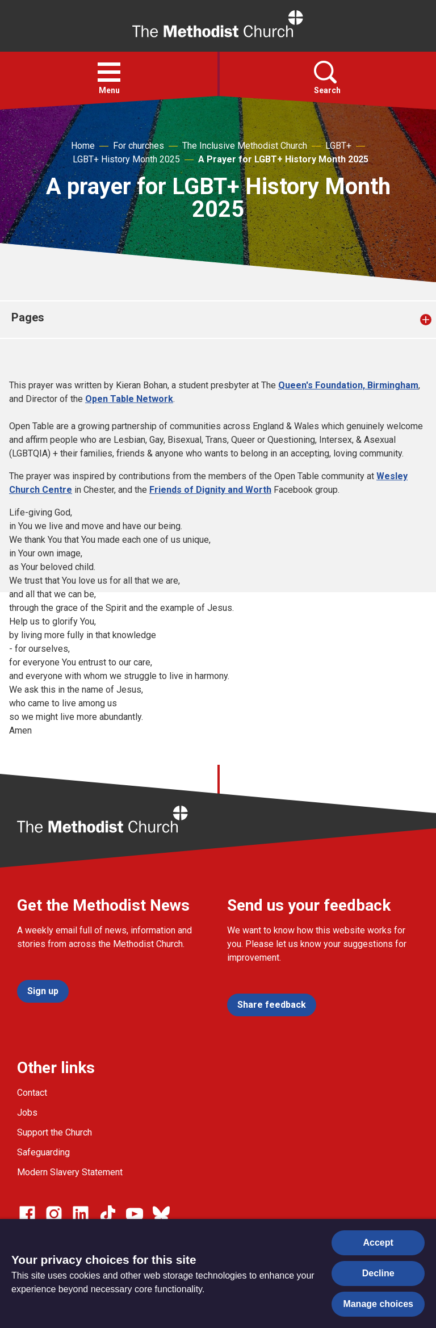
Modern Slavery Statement (70, 1172)
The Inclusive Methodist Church (244, 145)
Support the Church (54, 1132)
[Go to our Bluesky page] (161, 1214)
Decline (378, 1273)
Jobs (27, 1112)
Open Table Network (129, 398)
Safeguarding (43, 1152)
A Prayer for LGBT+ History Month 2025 (283, 159)
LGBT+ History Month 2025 (126, 159)
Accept (378, 1242)
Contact (32, 1092)
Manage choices (378, 1304)
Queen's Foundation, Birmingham (348, 385)
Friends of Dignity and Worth (210, 489)
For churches (138, 145)
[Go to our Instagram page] (54, 1214)
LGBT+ (338, 145)
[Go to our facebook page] (27, 1214)
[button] (109, 72)
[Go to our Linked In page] (80, 1214)
